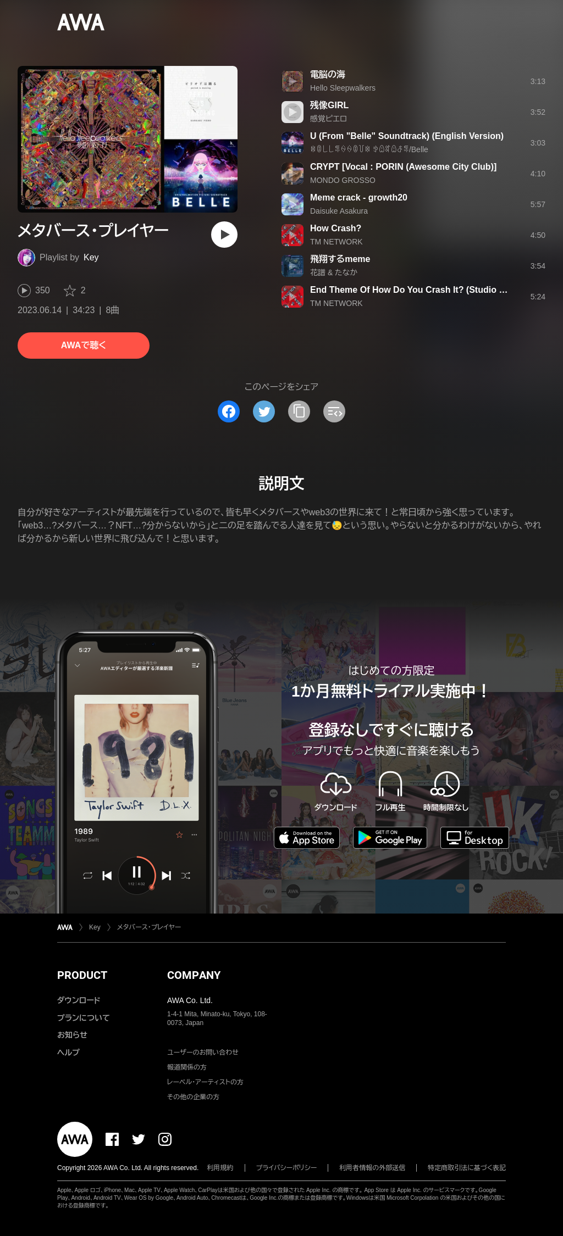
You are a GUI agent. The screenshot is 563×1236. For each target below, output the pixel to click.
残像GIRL (329, 105)
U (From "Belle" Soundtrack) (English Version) (407, 136)
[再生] (224, 234)
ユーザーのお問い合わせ (203, 1052)
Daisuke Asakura (339, 211)
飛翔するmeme (340, 259)
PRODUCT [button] (82, 975)
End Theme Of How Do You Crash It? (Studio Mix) (413, 289)
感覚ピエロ (328, 118)
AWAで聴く (83, 345)
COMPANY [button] (193, 975)
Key (91, 257)
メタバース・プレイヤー (149, 927)
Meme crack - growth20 (358, 197)
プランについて (83, 1018)
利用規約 (220, 1168)
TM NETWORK (336, 241)
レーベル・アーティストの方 (205, 1082)
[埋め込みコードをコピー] (334, 411)
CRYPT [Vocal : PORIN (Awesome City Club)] (403, 166)
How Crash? (335, 228)
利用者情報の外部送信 (372, 1168)
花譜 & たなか (333, 272)
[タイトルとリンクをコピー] (299, 411)
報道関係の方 (187, 1067)
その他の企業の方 (193, 1097)
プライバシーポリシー (286, 1168)
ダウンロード (78, 1000)
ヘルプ (68, 1052)
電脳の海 (327, 74)
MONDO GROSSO (343, 180)
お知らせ (72, 1035)
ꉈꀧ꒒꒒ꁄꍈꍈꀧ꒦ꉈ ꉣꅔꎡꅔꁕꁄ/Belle (369, 149)
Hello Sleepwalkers (343, 87)
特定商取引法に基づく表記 (467, 1168)
